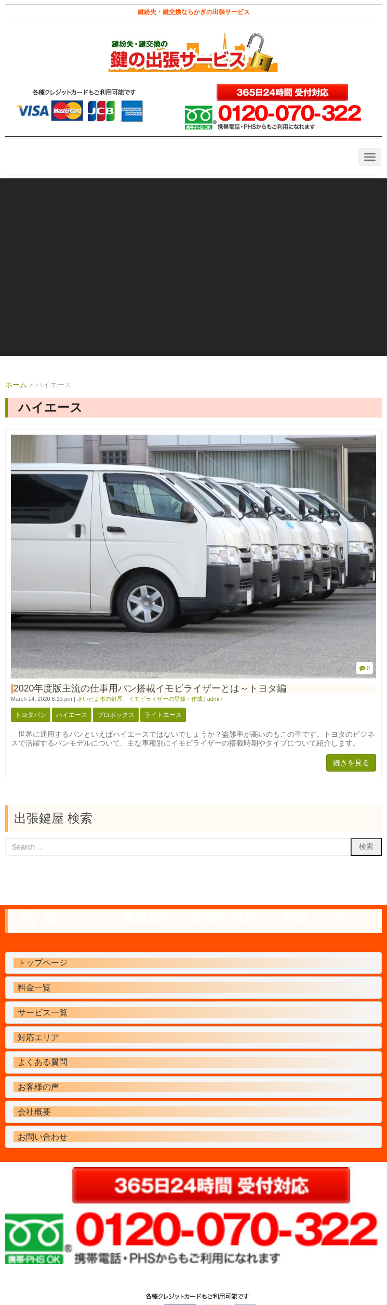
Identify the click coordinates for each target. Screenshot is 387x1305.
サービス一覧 (43, 1012)
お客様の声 (38, 1086)
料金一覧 (34, 987)
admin (215, 699)
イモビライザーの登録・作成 (165, 699)
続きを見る (351, 763)
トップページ (43, 962)
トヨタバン (30, 715)
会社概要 (34, 1111)
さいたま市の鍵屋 (100, 699)
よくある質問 (43, 1062)
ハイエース (71, 715)
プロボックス (116, 715)
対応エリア (38, 1037)
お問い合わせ (43, 1136)
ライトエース (163, 715)
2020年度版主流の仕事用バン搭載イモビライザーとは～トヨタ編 (150, 688)
